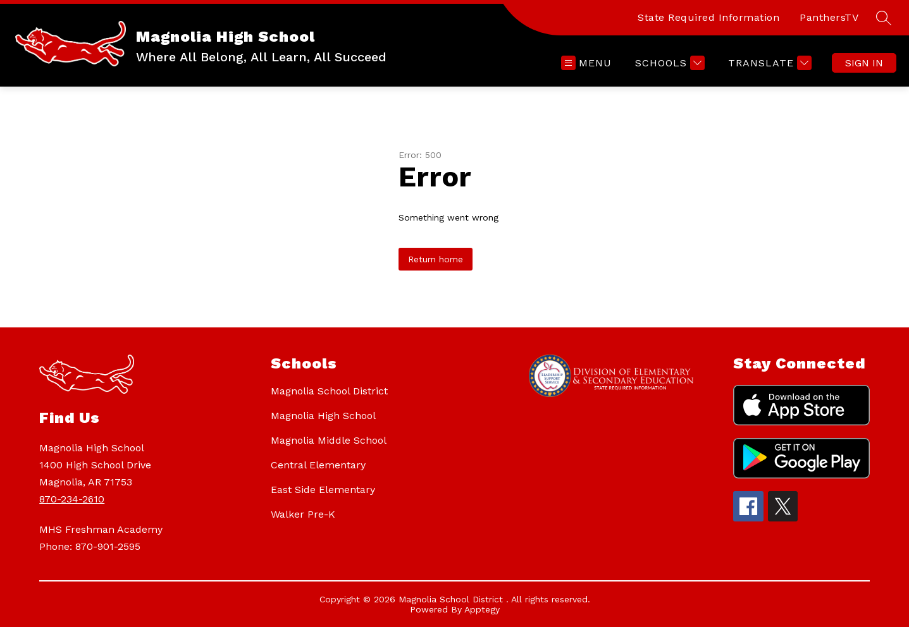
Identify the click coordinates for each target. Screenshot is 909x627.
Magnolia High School (323, 416)
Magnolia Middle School (328, 440)
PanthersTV (829, 17)
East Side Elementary (323, 490)
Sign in (864, 63)
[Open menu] (586, 63)
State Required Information (708, 17)
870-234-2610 (71, 499)
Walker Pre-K (303, 514)
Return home (435, 259)
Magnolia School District (329, 391)
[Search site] (883, 17)
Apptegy (482, 609)
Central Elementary (318, 465)
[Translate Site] (768, 63)
